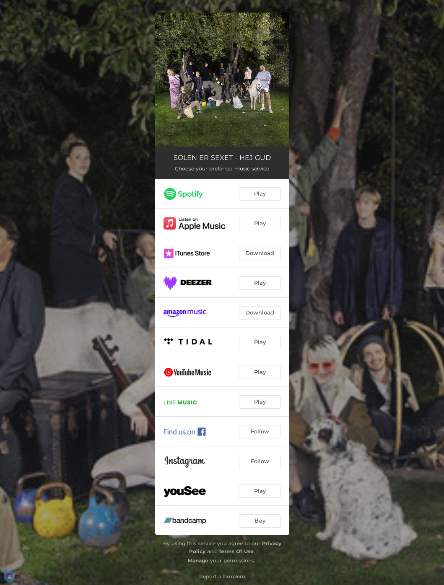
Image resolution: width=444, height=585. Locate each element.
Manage (198, 560)
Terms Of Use (236, 551)
